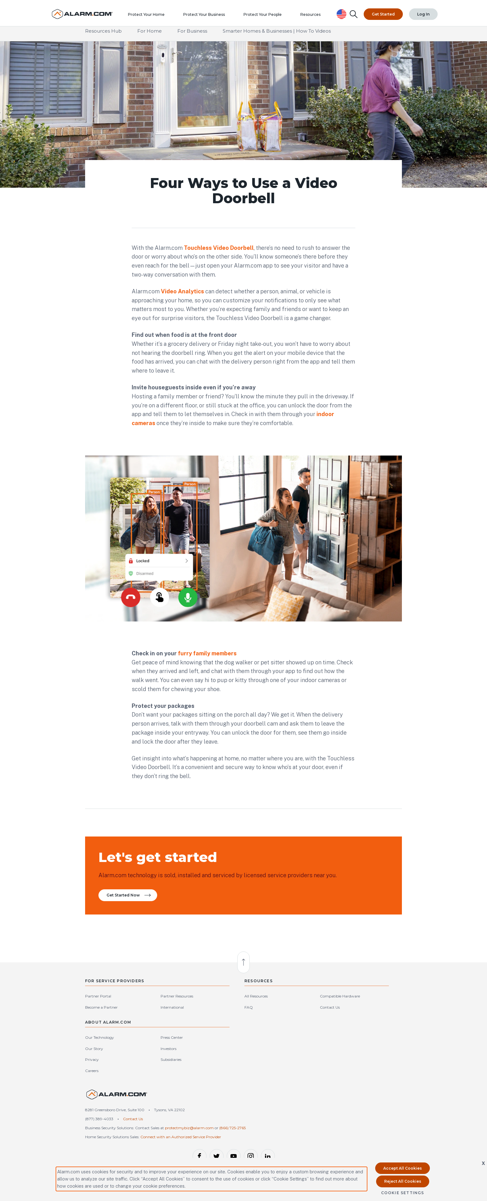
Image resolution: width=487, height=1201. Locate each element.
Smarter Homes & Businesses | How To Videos (277, 36)
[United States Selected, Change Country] (343, 12)
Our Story (316, 1031)
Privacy (313, 1042)
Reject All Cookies (402, 1181)
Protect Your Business (209, 17)
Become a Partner (101, 1031)
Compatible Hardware (267, 1020)
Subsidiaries (367, 1042)
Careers (313, 1054)
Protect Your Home (151, 17)
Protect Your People (267, 17)
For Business (192, 36)
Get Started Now (131, 913)
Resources (315, 17)
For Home (149, 36)
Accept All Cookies (402, 1168)
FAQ (200, 1031)
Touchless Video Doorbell (219, 248)
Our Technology (321, 1020)
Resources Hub (103, 36)
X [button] (483, 1163)
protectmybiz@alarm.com (189, 1112)
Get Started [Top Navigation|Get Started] (383, 12)
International (147, 1031)
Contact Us (256, 1031)
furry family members (207, 661)
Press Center (368, 1020)
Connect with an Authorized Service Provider (180, 1127)
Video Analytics (182, 292)
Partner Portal (98, 1020)
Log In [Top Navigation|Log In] (423, 12)
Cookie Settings (402, 1192)
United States (386, 1095)
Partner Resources (152, 1020)
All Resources (207, 1020)
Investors (365, 1031)
